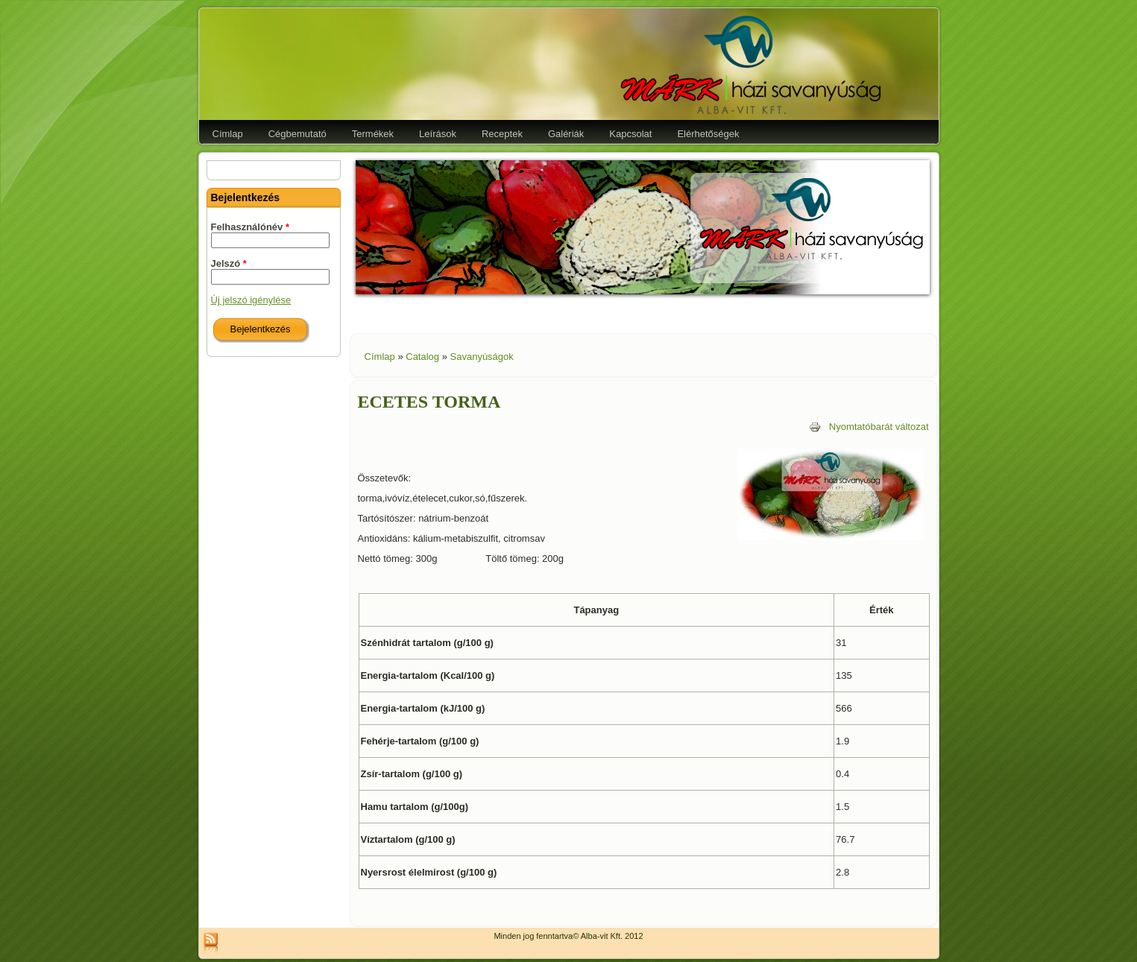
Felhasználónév (250, 226)
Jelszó (229, 263)
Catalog (422, 356)
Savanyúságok (482, 356)
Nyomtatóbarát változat (869, 426)
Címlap (380, 356)
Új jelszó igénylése (251, 300)
